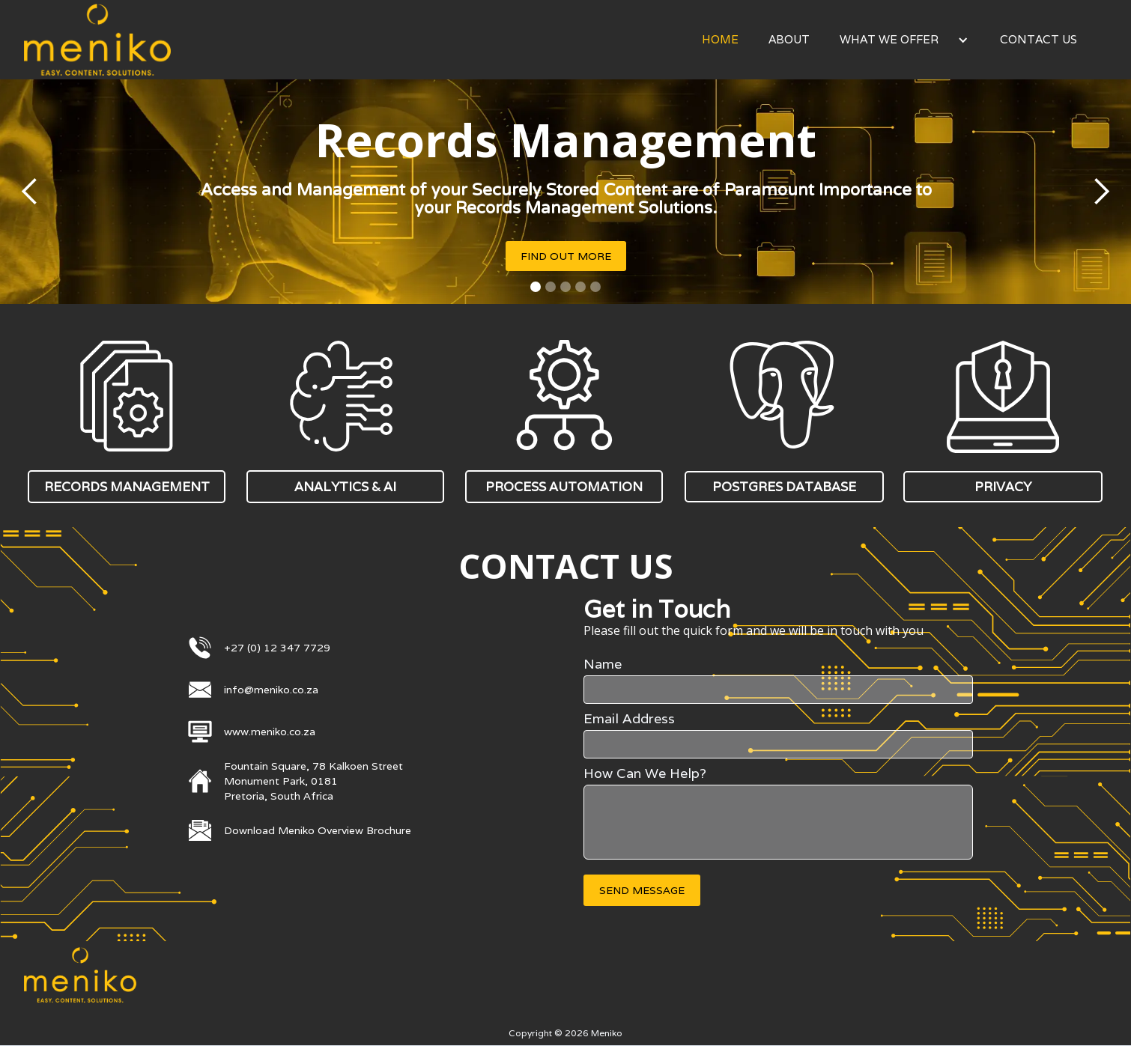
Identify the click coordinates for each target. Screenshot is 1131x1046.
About (789, 39)
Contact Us (1038, 39)
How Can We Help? (644, 773)
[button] (905, 40)
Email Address (629, 718)
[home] (97, 39)
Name (602, 664)
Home (720, 39)
